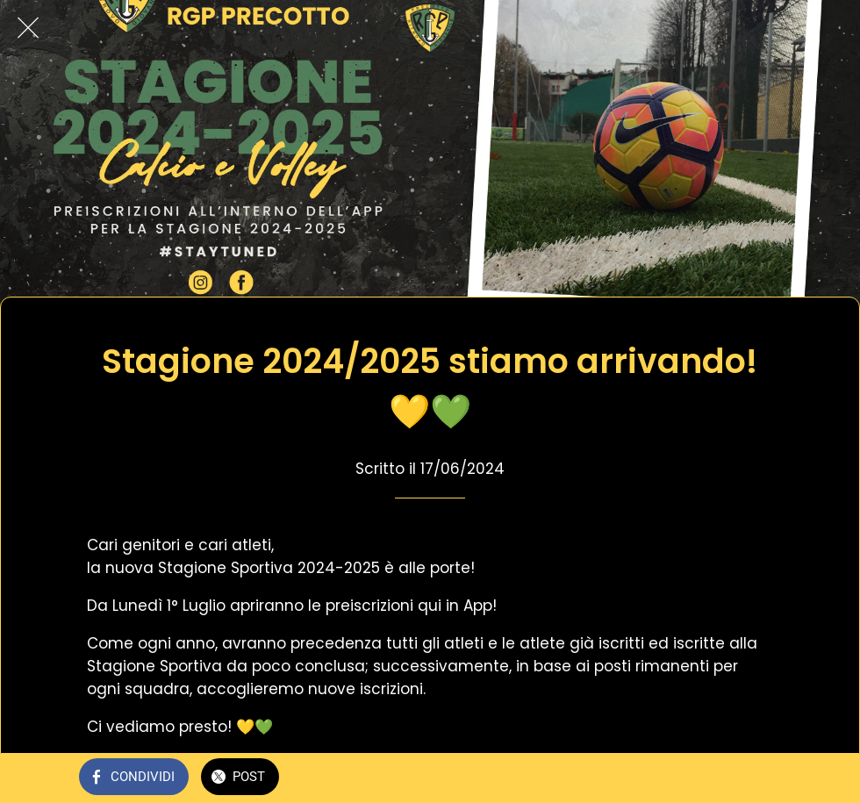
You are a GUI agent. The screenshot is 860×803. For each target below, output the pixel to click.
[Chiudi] (28, 28)
